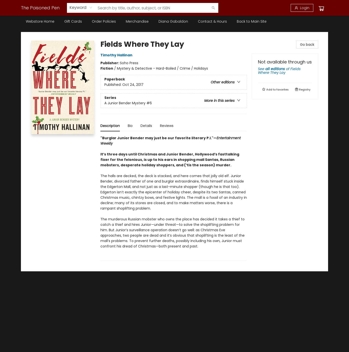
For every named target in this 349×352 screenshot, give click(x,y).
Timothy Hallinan (117, 55)
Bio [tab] (130, 125)
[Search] (213, 8)
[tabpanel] (173, 197)
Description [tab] (110, 125)
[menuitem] (40, 21)
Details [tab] (146, 125)
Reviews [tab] (167, 125)
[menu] (174, 21)
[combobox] (81, 7)
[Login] (302, 8)
